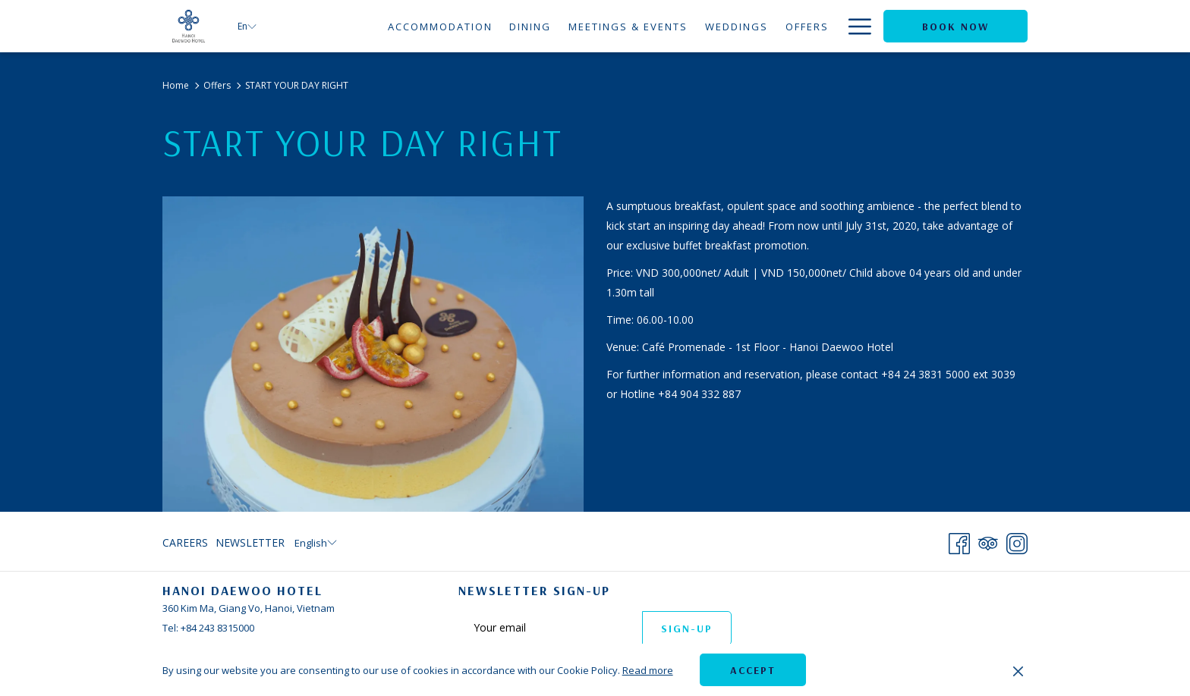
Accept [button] (753, 670)
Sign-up (687, 628)
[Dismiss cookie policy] (1018, 670)
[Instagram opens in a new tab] (1017, 540)
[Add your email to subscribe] (550, 627)
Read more (647, 670)
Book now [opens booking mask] (955, 26)
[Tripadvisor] (988, 540)
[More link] (854, 26)
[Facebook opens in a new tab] (959, 540)
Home (175, 85)
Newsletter (250, 542)
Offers (217, 85)
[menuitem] (440, 26)
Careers (185, 542)
